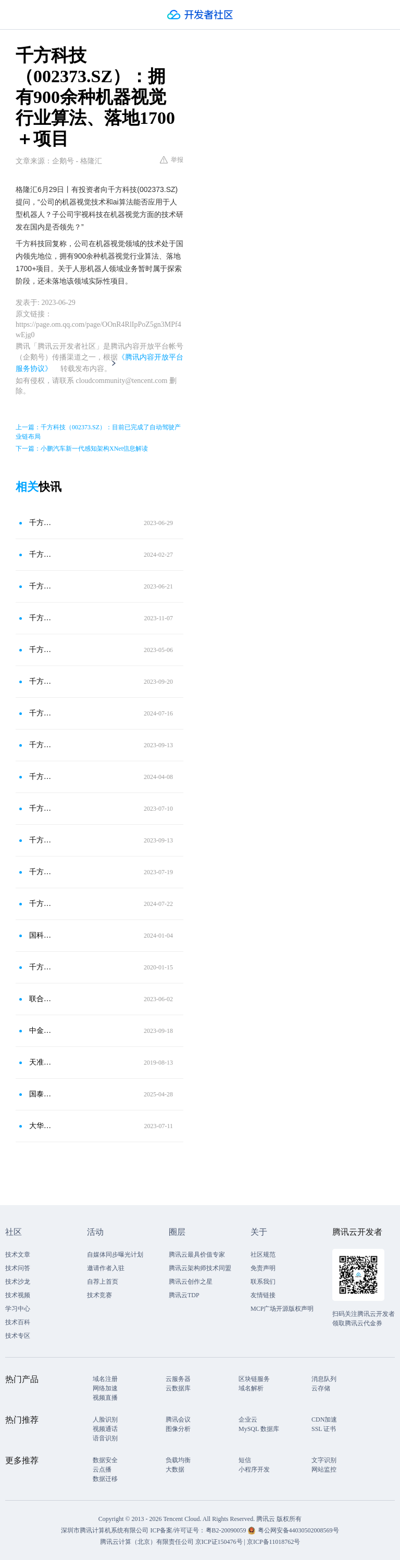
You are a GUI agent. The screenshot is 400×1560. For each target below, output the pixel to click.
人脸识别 (105, 1419)
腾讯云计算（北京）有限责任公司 (147, 1541)
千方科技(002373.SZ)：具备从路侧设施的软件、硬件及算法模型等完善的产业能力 (41, 777)
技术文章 (17, 1254)
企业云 (248, 1419)
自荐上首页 (102, 1281)
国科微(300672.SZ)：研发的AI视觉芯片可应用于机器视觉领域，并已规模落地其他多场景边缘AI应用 (41, 935)
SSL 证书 (323, 1429)
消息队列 (323, 1379)
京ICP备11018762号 (273, 1541)
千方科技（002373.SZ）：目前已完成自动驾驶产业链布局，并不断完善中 (41, 808)
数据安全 (105, 1460)
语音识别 (105, 1438)
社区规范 (263, 1254)
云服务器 (178, 1379)
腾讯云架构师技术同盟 (200, 1268)
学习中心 (17, 1308)
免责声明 (263, 1268)
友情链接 (263, 1295)
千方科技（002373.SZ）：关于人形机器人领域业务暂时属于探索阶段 (41, 523)
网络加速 (105, 1388)
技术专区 (17, 1335)
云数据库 (178, 1388)
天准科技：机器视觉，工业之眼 (41, 1062)
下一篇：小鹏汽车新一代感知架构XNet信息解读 (82, 448)
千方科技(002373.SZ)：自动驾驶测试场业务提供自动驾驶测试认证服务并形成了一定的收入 (41, 840)
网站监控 (323, 1469)
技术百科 (17, 1322)
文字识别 (323, 1460)
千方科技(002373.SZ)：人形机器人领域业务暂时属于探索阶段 (41, 554)
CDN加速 (324, 1419)
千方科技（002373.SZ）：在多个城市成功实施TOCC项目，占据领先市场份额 (41, 586)
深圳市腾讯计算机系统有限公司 (104, 1530)
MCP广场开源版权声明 (282, 1308)
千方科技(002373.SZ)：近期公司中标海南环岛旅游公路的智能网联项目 (41, 618)
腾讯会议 (178, 1419)
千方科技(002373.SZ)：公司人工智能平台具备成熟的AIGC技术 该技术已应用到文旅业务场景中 (41, 872)
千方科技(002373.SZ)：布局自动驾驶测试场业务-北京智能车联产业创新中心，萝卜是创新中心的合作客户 (41, 903)
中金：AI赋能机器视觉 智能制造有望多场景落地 (41, 1030)
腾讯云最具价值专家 (197, 1254)
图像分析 (178, 1429)
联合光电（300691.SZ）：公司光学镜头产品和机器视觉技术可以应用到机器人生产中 (41, 999)
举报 (171, 160)
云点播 (102, 1469)
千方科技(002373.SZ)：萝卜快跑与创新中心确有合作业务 (41, 713)
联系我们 (263, 1281)
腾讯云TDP (184, 1295)
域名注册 (105, 1379)
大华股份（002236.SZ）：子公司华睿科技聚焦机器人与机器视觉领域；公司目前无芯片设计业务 (41, 1126)
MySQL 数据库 (259, 1429)
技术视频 (17, 1295)
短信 (245, 1460)
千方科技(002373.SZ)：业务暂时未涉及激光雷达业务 (41, 681)
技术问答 (17, 1268)
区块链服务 (254, 1379)
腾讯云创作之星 (191, 1281)
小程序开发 (254, 1469)
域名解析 (251, 1388)
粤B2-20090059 (227, 1530)
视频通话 (105, 1429)
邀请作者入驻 (105, 1268)
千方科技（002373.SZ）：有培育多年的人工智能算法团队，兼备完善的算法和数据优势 (41, 650)
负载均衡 (178, 1460)
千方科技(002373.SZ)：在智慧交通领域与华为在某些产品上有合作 (41, 745)
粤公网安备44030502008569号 (298, 1530)
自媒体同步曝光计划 (115, 1254)
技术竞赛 (99, 1295)
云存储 (320, 1388)
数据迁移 (105, 1478)
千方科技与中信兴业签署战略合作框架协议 (41, 967)
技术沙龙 (17, 1281)
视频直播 (105, 1397)
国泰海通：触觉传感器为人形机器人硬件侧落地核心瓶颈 (41, 1094)
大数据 (175, 1469)
